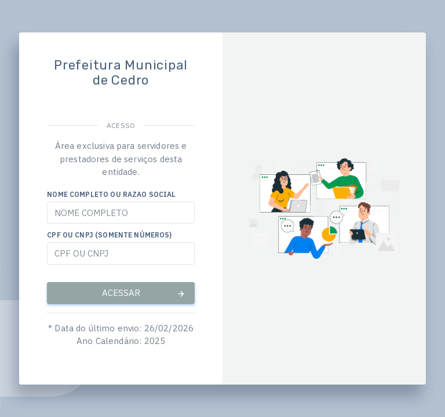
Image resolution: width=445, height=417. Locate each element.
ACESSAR (144, 293)
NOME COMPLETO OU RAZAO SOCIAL (111, 194)
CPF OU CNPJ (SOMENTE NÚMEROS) (109, 235)
